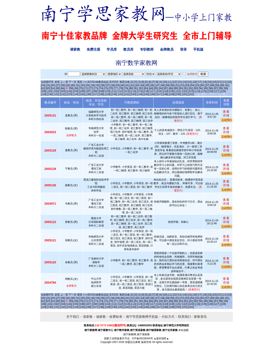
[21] (219, 81)
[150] (178, 94)
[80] (131, 88)
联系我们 (184, 316)
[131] (56, 94)
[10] (165, 81)
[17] (199, 81)
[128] (223, 91)
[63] (48, 88)
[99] (226, 88)
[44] (142, 85)
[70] (81, 88)
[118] (159, 91)
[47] (157, 85)
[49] (167, 85)
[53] (187, 85)
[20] (214, 81)
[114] (133, 91)
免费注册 (93, 49)
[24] (43, 85)
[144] (140, 94)
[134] (75, 94)
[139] (107, 94)
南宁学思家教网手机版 (142, 316)
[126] (210, 91)
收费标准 (115, 316)
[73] (96, 88)
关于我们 (72, 316)
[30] (73, 85)
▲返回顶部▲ (161, 338)
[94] (201, 88)
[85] (156, 88)
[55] (197, 85)
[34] (93, 85)
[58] (212, 85)
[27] (58, 85)
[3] (139, 81)
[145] (146, 94)
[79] (126, 88)
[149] (172, 94)
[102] (56, 91)
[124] (197, 91)
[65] (58, 88)
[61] (227, 85)
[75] (106, 88)
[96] (211, 88)
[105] (75, 91)
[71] (86, 88)
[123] (191, 91)
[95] (206, 88)
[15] (189, 81)
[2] (135, 81)
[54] (192, 85)
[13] (179, 81)
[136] (88, 94)
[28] (63, 85)
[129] (43, 94)
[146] (152, 94)
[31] (78, 85)
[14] (185, 81)
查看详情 (226, 113)
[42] (132, 85)
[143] (133, 94)
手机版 (198, 49)
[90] (181, 88)
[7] (153, 81)
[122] (184, 91)
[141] (120, 94)
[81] (136, 88)
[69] (76, 88)
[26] (53, 85)
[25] (48, 85)
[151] (184, 94)
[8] (156, 81)
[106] (82, 91)
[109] (101, 91)
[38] (112, 85)
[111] (114, 91)
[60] (222, 85)
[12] (175, 81)
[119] (165, 91)
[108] (95, 91)
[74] (101, 88)
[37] (108, 85)
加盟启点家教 (132, 342)
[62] (43, 88)
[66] (63, 88)
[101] (50, 91)
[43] (137, 85)
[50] (172, 85)
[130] (50, 94)
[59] (217, 85)
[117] (152, 91)
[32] (83, 85)
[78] (121, 88)
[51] (177, 85)
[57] (207, 85)
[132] (63, 94)
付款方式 (168, 316)
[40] (123, 85)
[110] (107, 91)
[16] (195, 81)
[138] (101, 94)
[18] (204, 81)
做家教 (101, 316)
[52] (182, 85)
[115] (140, 91)
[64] (53, 88)
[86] (161, 88)
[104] (69, 91)
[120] (172, 91)
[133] (69, 94)
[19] (210, 81)
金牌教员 (167, 49)
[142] (127, 94)
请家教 (75, 49)
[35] (98, 85)
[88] (171, 88)
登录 (183, 49)
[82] (141, 88)
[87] (166, 88)
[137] (95, 94)
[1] (132, 81)
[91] (186, 88)
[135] (82, 94)
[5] (146, 81)
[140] (114, 94)
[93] (196, 88)
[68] (71, 88)
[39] (117, 85)
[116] (146, 91)
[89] (176, 88)
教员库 (128, 49)
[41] (127, 85)
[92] (191, 88)
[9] (160, 81)
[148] (165, 94)
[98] (221, 88)
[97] (216, 88)
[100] (43, 91)
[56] (202, 85)
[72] (91, 88)
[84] (151, 88)
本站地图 (183, 330)
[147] (159, 94)
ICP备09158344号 (142, 338)
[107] (88, 91)
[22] (224, 81)
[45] (147, 85)
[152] (191, 94)
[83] (146, 88)
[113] (127, 91)
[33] (88, 85)
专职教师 (147, 49)
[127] (216, 91)
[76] (111, 88)
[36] (102, 85)
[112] (120, 91)
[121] (178, 91)
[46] (152, 85)
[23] (229, 81)
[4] (142, 81)
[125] (204, 91)
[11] (170, 81)
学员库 (112, 49)
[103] (63, 91)
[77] (116, 88)
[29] (68, 85)
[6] (149, 81)
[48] (162, 85)
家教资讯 (200, 316)
